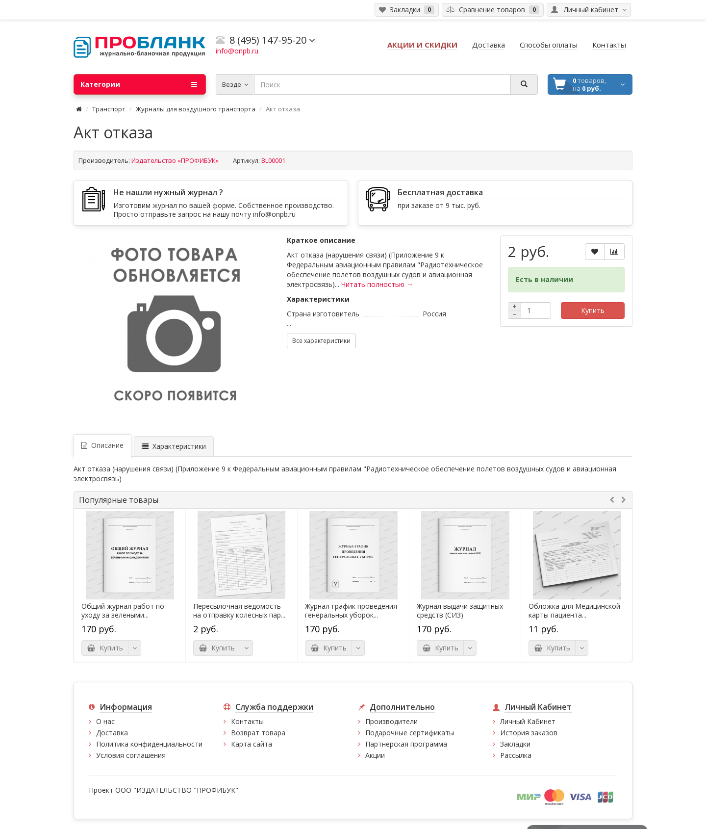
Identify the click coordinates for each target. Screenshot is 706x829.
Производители (391, 721)
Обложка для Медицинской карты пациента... (574, 611)
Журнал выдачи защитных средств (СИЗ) (460, 611)
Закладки (515, 744)
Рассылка (515, 755)
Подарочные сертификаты (409, 732)
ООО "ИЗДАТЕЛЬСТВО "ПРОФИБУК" (176, 790)
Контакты (247, 721)
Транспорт (109, 108)
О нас (105, 721)
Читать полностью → (377, 284)
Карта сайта (251, 744)
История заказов (528, 732)
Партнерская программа (406, 744)
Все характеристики (321, 341)
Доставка (112, 732)
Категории (138, 84)
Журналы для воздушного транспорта (195, 108)
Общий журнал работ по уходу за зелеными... (122, 611)
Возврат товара (258, 732)
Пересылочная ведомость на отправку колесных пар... (239, 611)
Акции (375, 755)
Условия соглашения (131, 755)
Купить (593, 310)
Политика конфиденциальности (149, 744)
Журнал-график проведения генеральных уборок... (351, 611)
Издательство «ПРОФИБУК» (175, 160)
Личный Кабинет (527, 721)
